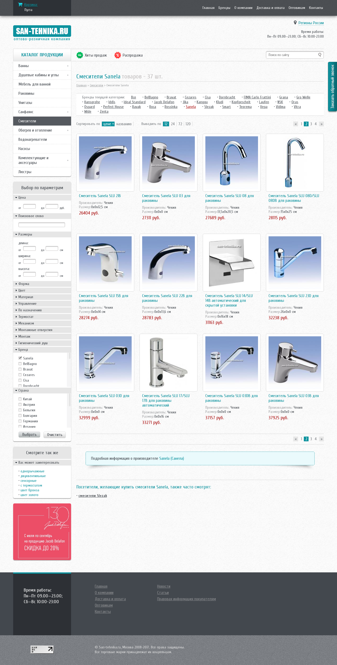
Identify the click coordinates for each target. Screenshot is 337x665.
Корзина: (31, 4)
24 (173, 124)
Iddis (111, 102)
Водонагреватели (32, 139)
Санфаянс (25, 111)
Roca (152, 106)
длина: (23, 243)
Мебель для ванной (34, 84)
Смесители (27, 121)
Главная (208, 8)
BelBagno (30, 364)
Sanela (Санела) (171, 458)
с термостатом (31, 485)
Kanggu (202, 102)
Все (133, 97)
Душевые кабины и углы (38, 75)
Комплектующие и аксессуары (33, 160)
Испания (29, 426)
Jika (185, 102)
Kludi (219, 102)
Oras (294, 102)
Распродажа (133, 55)
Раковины (26, 93)
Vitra (297, 106)
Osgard (89, 106)
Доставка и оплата (270, 8)
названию (124, 124)
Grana (283, 97)
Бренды (224, 8)
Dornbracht (31, 386)
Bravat (28, 369)
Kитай (27, 399)
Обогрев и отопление (35, 130)
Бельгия (29, 410)
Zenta (104, 111)
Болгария (30, 415)
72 (180, 124)
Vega (263, 106)
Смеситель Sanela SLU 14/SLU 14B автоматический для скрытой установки (229, 300)
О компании (243, 8)
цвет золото (29, 495)
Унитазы (25, 102)
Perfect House (113, 106)
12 (166, 124)
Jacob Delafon (164, 102)
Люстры (24, 171)
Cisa (26, 380)
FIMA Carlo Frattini (257, 97)
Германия (30, 421)
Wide (87, 111)
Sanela (28, 358)
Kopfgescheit (241, 102)
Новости (163, 586)
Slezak (209, 106)
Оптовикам (297, 8)
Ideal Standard (135, 102)
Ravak (136, 106)
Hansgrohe (92, 102)
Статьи (163, 592)
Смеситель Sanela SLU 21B (100, 195)
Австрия (29, 404)
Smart (226, 106)
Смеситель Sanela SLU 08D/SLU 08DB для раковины (294, 198)
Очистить (54, 434)
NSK (280, 102)
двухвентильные (33, 476)
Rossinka (171, 106)
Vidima (280, 106)
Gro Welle (303, 97)
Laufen (264, 102)
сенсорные (29, 480)
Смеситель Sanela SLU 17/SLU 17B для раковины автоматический (166, 400)
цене (107, 124)
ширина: (24, 256)
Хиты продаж (96, 55)
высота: (24, 269)
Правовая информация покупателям (186, 599)
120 (188, 124)
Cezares (29, 375)
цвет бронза (30, 490)
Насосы (24, 148)
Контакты (316, 8)
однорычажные (32, 471)
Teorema (245, 106)
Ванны (23, 65)
